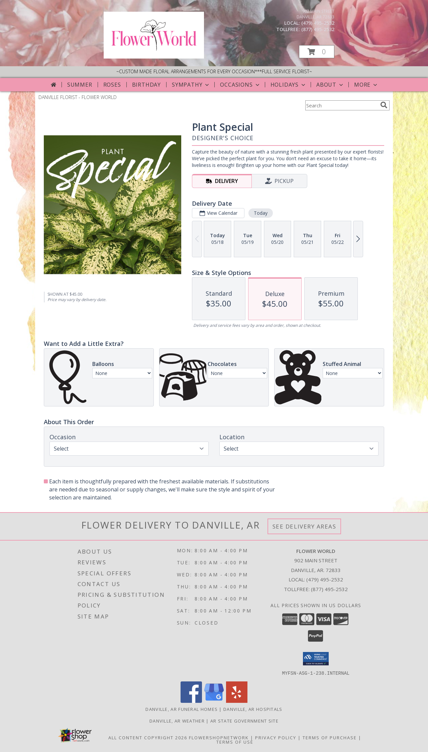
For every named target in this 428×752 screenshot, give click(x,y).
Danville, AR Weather (177, 721)
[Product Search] (341, 105)
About (330, 84)
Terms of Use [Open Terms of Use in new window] (234, 742)
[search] (384, 105)
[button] (316, 51)
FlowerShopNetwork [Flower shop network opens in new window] (219, 737)
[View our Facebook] (191, 700)
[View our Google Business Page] (214, 700)
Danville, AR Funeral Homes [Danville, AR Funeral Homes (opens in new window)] (181, 709)
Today (261, 213)
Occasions (240, 84)
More (366, 84)
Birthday (146, 84)
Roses (112, 84)
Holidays (289, 84)
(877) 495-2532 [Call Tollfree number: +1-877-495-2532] (329, 589)
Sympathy (191, 84)
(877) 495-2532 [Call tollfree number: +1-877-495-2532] (317, 29)
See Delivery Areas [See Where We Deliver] (304, 526)
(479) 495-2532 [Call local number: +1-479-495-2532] (317, 23)
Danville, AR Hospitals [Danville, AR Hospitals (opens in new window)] (253, 709)
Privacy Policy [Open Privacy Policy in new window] (275, 737)
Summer (79, 84)
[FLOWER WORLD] (154, 57)
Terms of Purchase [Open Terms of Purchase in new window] (330, 737)
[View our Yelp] (236, 700)
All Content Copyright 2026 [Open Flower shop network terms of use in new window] (147, 737)
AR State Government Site (244, 721)
